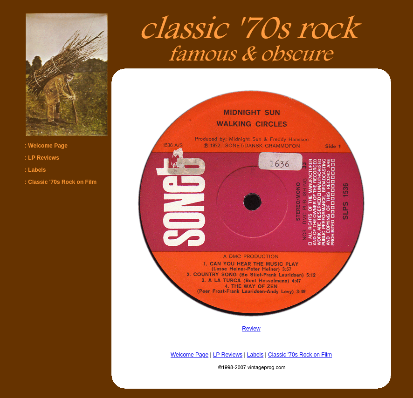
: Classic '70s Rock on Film (60, 182)
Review (251, 328)
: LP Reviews (42, 158)
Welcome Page (189, 354)
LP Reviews (227, 354)
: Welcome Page (46, 145)
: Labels (35, 170)
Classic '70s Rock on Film (300, 354)
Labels (255, 354)
